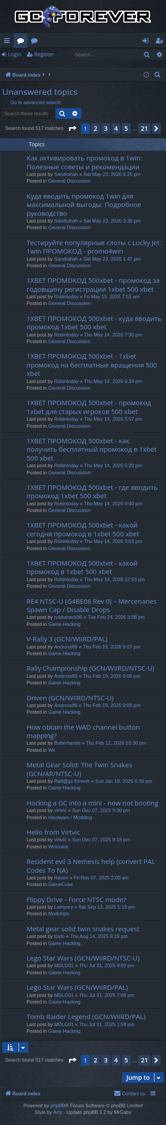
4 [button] (116, 128)
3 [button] (106, 128)
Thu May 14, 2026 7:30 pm (113, 334)
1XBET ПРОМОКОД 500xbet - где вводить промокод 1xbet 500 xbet (92, 491)
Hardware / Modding (70, 817)
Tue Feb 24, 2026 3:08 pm (116, 617)
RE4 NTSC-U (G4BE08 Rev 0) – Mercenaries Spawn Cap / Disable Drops (92, 605)
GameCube (60, 884)
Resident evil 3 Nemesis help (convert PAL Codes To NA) (91, 865)
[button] (72, 128)
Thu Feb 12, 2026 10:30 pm (116, 743)
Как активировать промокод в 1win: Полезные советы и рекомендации (84, 162)
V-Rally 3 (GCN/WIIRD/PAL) (67, 638)
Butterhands (67, 743)
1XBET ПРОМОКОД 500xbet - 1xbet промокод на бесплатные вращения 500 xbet (92, 365)
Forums (22, 42)
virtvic (60, 810)
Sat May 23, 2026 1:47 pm (111, 259)
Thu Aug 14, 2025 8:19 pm (98, 936)
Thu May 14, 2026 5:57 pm (113, 419)
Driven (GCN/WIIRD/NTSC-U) (70, 697)
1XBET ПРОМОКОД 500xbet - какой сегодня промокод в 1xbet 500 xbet (83, 529)
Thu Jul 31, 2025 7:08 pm (107, 995)
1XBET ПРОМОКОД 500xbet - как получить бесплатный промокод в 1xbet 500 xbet (92, 449)
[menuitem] (158, 75)
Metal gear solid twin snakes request (83, 928)
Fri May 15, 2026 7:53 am (111, 296)
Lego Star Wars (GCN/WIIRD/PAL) (77, 987)
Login (14, 54)
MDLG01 (63, 965)
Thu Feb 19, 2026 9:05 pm (111, 705)
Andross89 (65, 646)
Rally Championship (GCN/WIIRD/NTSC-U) (90, 668)
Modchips (58, 913)
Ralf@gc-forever (71, 781)
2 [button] (95, 128)
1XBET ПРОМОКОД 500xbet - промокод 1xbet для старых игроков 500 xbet (89, 406)
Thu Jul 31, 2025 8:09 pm (107, 965)
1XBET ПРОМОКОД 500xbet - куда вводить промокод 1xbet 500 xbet (94, 322)
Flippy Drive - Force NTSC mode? (76, 899)
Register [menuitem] (161, 42)
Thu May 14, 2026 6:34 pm (113, 381)
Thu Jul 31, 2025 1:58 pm (107, 1024)
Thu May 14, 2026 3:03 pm (113, 541)
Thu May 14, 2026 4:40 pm (113, 503)
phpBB (57, 1105)
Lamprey (63, 907)
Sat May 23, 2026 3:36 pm (111, 220)
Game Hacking (64, 624)
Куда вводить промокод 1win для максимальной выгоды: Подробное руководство (84, 204)
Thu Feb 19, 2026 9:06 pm (111, 676)
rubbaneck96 (68, 617)
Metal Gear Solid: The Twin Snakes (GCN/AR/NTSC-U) (79, 768)
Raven (61, 877)
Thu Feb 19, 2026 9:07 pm (111, 646)
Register (44, 54)
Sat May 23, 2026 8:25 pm (111, 174)
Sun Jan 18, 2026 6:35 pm (123, 781)
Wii (51, 750)
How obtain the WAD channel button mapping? (83, 731)
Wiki (36, 42)
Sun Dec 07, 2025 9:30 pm (101, 810)
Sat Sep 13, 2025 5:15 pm (106, 907)
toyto (59, 936)
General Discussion (69, 181)
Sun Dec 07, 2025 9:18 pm (101, 839)
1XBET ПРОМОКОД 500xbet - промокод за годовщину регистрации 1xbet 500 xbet (93, 284)
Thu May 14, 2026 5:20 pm (113, 465)
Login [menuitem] (147, 42)
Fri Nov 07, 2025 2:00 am (100, 877)
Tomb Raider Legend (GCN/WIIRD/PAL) (86, 1016)
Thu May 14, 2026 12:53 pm (114, 579)
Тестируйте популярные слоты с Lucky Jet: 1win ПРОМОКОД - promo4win (94, 246)
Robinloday (66, 296)
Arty (58, 1112)
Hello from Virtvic (53, 832)
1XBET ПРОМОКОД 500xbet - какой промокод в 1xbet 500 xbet (82, 567)
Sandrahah (66, 174)
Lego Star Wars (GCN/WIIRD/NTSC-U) (83, 957)
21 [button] (144, 128)
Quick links (9, 42)
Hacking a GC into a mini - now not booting (92, 802)
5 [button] (126, 128)
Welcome (58, 846)
